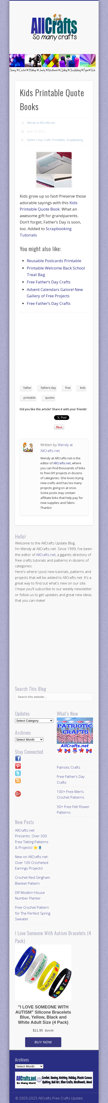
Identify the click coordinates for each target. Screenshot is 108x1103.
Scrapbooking (74, 140)
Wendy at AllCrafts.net (41, 123)
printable (29, 398)
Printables (58, 140)
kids (82, 388)
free (68, 388)
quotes (49, 398)
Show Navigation (81, 42)
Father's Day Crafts (39, 140)
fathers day (48, 388)
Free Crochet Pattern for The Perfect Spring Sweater (32, 913)
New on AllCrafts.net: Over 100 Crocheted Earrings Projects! (32, 862)
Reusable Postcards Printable (54, 260)
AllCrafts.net (62, 463)
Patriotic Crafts (68, 767)
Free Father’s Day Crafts (48, 282)
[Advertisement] (59, 350)
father (27, 388)
